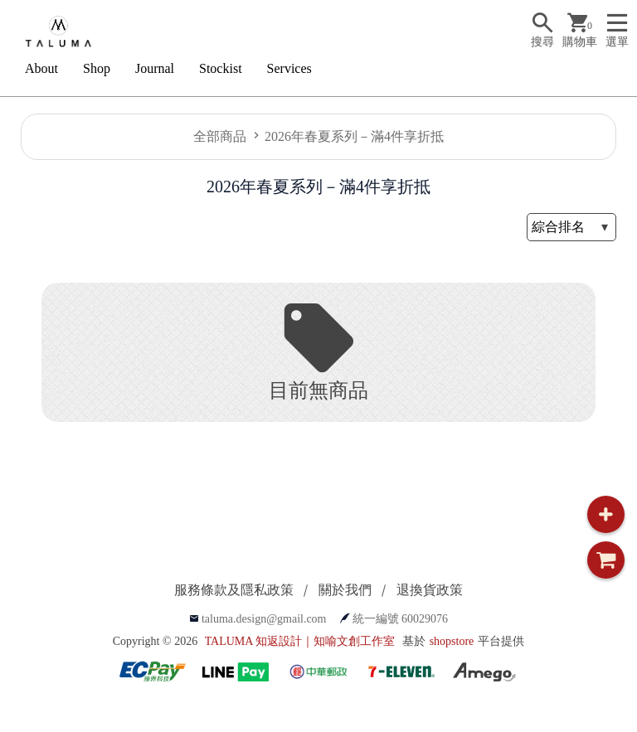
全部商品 (219, 136)
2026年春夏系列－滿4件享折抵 (354, 136)
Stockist (220, 68)
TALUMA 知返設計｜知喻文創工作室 (300, 641)
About (41, 68)
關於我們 (345, 590)
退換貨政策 (429, 590)
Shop (96, 68)
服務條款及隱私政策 (234, 590)
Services (289, 68)
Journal (154, 68)
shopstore (452, 641)
